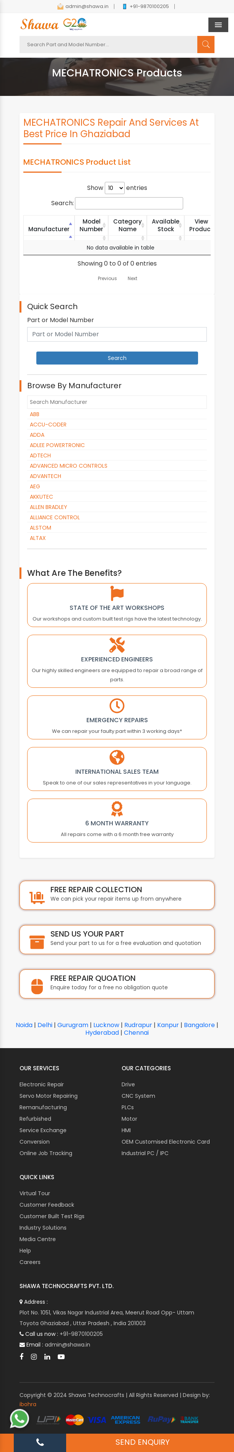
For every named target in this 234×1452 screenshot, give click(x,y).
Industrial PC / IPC (145, 1153)
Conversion (35, 1142)
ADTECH (40, 455)
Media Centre (38, 1239)
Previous (107, 278)
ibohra (28, 1404)
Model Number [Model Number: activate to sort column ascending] (91, 225)
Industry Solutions (43, 1228)
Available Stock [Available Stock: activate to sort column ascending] (165, 225)
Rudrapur (138, 1025)
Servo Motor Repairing (49, 1096)
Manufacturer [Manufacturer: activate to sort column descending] (49, 229)
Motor (129, 1119)
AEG (35, 486)
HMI (126, 1130)
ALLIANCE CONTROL (55, 517)
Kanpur (168, 1025)
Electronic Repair (42, 1084)
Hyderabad (102, 1032)
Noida (24, 1025)
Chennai (136, 1032)
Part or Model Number (60, 320)
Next (132, 278)
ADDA (37, 435)
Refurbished (35, 1119)
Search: (117, 203)
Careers (30, 1262)
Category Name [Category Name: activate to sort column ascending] (127, 225)
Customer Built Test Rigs (52, 1216)
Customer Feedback (47, 1205)
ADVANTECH (45, 476)
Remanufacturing (43, 1107)
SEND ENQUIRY (142, 1442)
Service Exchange (43, 1130)
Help (25, 1250)
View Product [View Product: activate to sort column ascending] (201, 225)
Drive (128, 1084)
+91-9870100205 (145, 6)
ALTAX (38, 538)
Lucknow (106, 1025)
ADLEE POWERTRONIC (57, 445)
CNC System (138, 1096)
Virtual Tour (35, 1193)
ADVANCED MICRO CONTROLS (68, 466)
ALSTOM (40, 528)
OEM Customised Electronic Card (166, 1142)
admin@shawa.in (83, 6)
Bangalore (199, 1025)
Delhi (44, 1025)
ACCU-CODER (48, 424)
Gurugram (72, 1025)
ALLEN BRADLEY (48, 507)
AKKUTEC (41, 497)
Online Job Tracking (46, 1153)
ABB (34, 414)
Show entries (117, 188)
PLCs (128, 1107)
